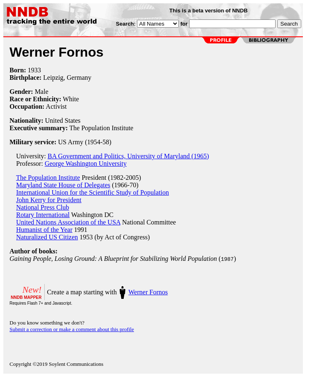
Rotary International (43, 214)
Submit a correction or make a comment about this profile (72, 329)
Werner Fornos (148, 292)
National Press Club (42, 207)
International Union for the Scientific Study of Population (92, 192)
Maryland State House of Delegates (63, 184)
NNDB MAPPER (26, 297)
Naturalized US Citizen (47, 237)
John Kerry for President (49, 199)
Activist (56, 106)
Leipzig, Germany (67, 77)
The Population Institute (48, 177)
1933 (34, 70)
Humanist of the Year (44, 229)
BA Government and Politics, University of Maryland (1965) (128, 156)
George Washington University (86, 163)
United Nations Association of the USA (68, 222)
